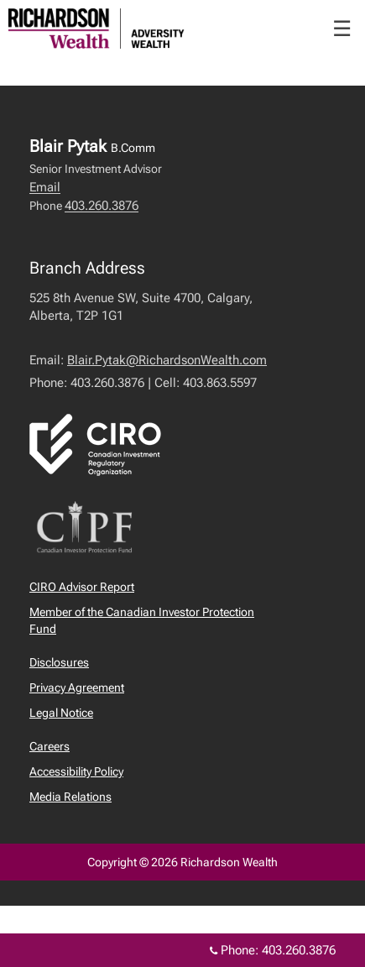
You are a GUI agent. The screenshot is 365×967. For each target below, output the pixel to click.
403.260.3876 (101, 205)
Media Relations (70, 796)
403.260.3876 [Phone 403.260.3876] (299, 950)
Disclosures (59, 662)
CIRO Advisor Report (81, 586)
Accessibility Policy (76, 771)
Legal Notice (61, 712)
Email (44, 187)
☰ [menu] (342, 28)
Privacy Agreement (76, 687)
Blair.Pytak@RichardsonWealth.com (167, 360)
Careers (49, 746)
